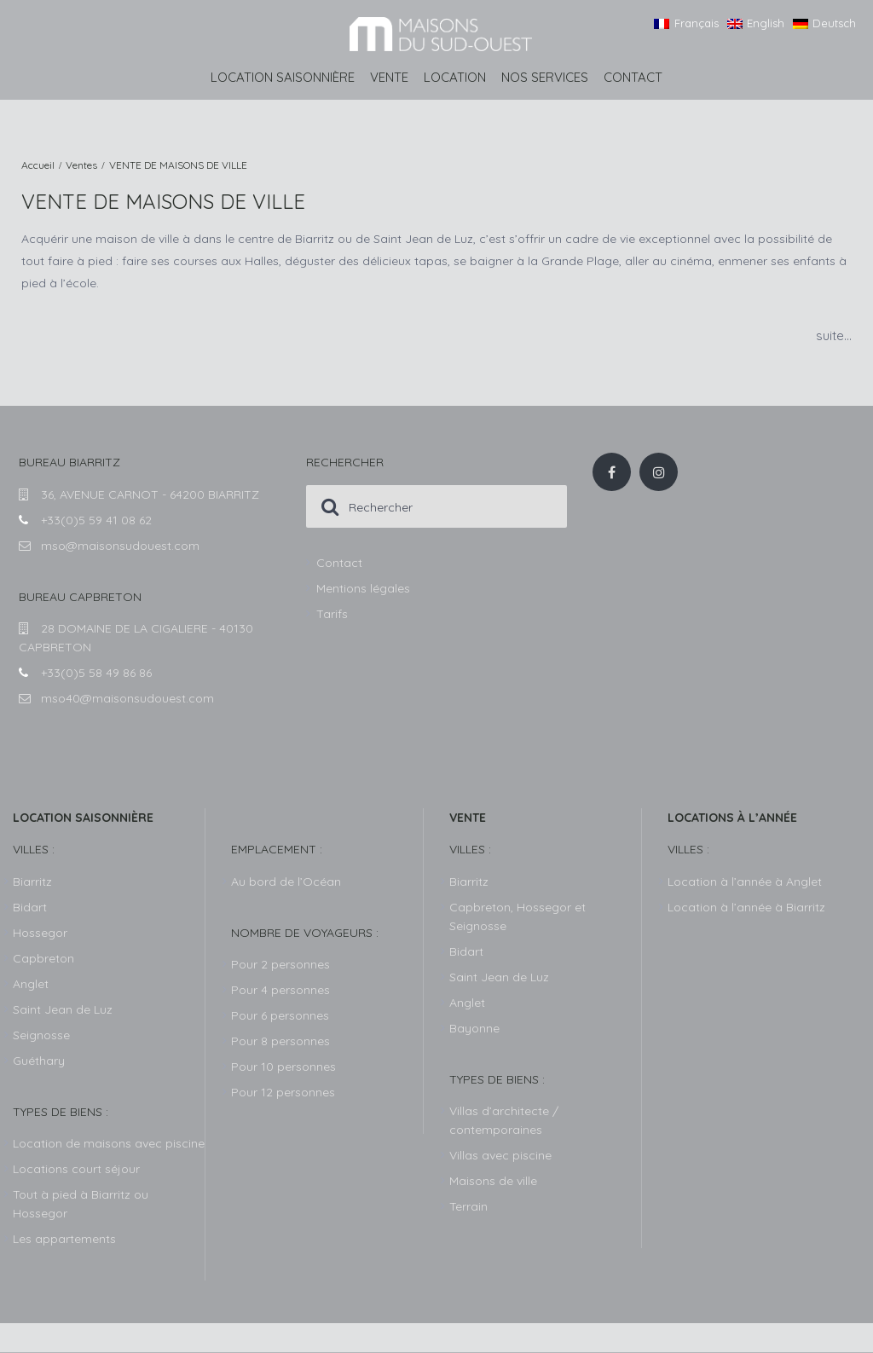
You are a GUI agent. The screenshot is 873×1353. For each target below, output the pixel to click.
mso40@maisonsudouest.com (127, 698)
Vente (389, 77)
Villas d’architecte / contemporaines (503, 1120)
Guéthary (39, 1060)
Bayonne (474, 1028)
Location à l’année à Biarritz (746, 907)
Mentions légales (363, 588)
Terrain (468, 1206)
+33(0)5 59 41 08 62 (96, 520)
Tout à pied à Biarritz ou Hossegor (80, 1204)
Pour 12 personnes (283, 1092)
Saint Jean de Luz (499, 977)
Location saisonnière (283, 77)
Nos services (544, 77)
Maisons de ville (493, 1180)
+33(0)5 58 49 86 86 (96, 672)
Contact (633, 77)
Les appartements (64, 1238)
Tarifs (332, 614)
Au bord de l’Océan (286, 881)
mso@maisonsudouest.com (120, 545)
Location (455, 77)
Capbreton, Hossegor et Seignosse (517, 916)
